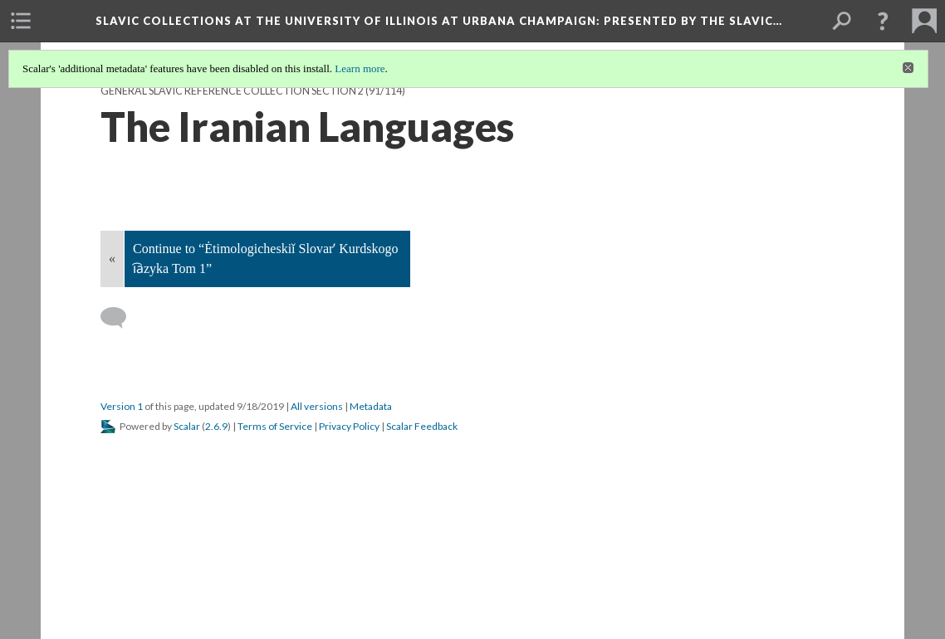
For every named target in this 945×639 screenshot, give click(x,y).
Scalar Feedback (422, 426)
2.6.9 (216, 426)
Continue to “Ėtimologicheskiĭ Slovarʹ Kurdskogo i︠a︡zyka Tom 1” (265, 258)
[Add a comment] (120, 318)
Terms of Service (274, 426)
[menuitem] (21, 20)
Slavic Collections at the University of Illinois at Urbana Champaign (438, 20)
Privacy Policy (349, 426)
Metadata (371, 406)
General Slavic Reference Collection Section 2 (232, 91)
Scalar (187, 426)
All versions (317, 406)
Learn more (359, 68)
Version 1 (121, 406)
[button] (882, 20)
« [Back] (112, 258)
